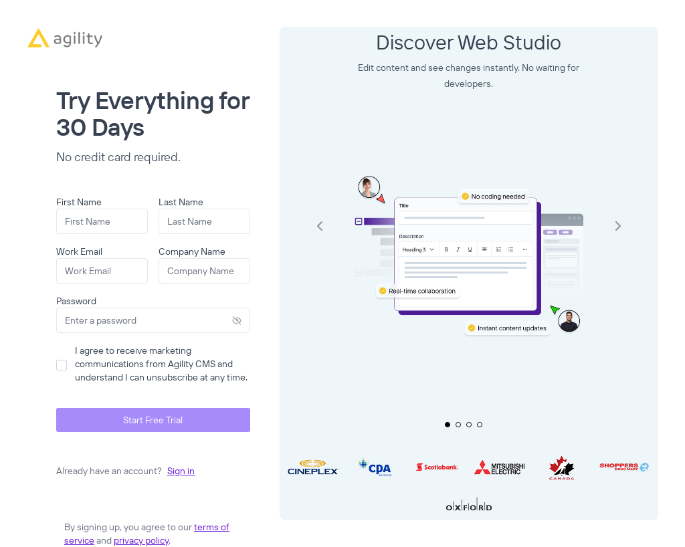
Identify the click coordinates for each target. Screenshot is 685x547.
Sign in (181, 471)
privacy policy (141, 540)
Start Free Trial (153, 420)
